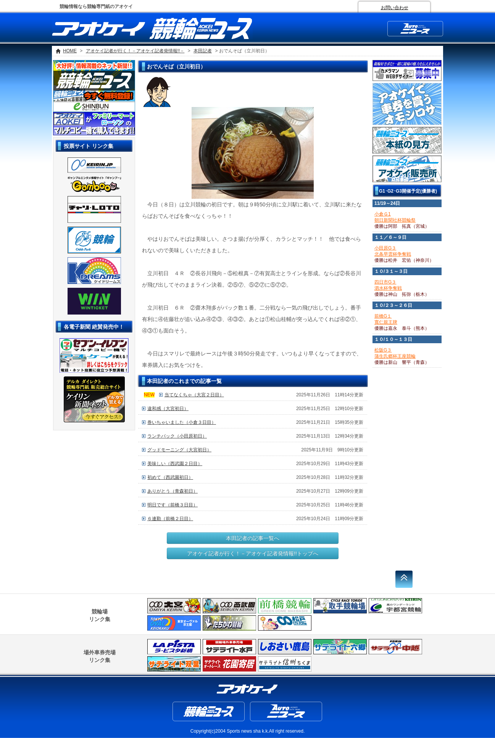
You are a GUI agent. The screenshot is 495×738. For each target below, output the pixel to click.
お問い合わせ (394, 7)
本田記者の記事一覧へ (252, 538)
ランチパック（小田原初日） (177, 436)
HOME (70, 51)
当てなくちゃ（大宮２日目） (194, 394)
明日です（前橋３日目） (172, 505)
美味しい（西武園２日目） (174, 463)
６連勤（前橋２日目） (170, 518)
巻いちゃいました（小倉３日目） (181, 422)
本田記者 (202, 51)
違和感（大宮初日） (168, 408)
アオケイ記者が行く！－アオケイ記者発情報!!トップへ (252, 553)
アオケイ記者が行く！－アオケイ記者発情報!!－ (135, 51)
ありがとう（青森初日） (172, 491)
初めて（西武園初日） (170, 477)
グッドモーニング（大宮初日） (179, 450)
